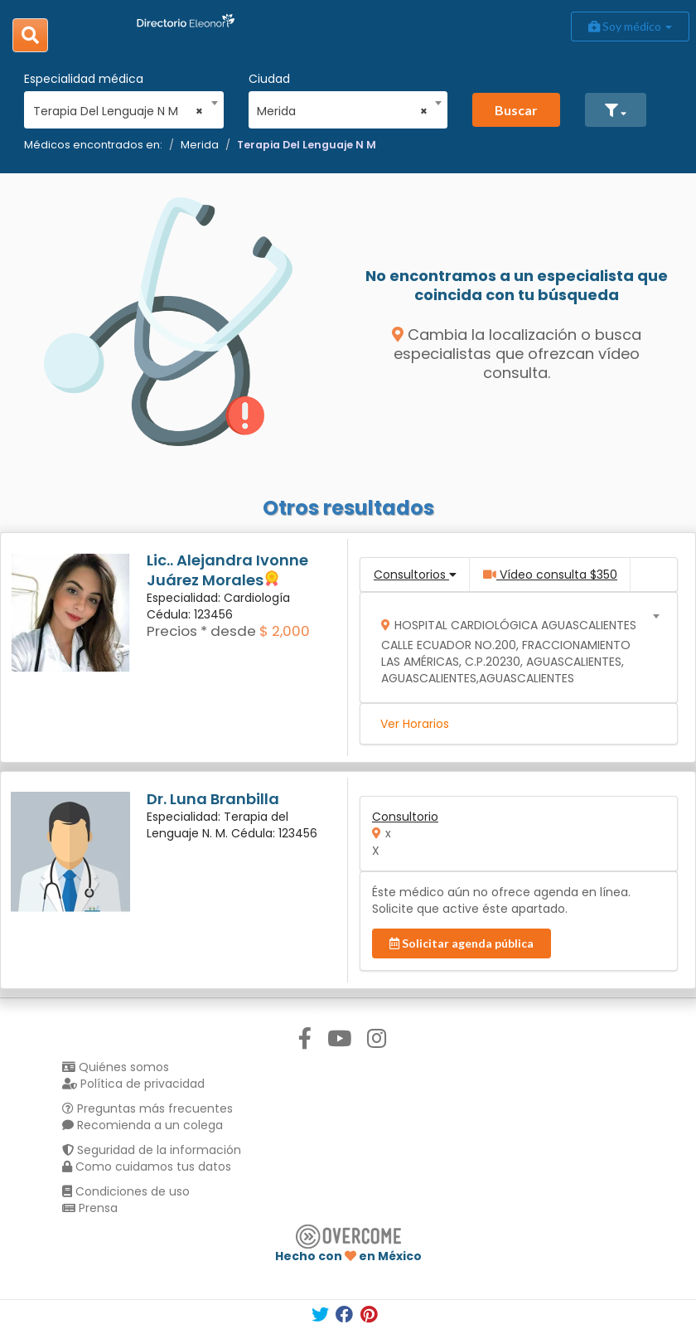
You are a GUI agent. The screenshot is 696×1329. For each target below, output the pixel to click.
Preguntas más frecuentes (147, 1108)
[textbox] (513, 647)
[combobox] (118, 107)
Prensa (90, 1208)
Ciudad (269, 78)
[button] (615, 110)
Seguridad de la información (151, 1150)
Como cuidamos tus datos (146, 1166)
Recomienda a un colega (142, 1125)
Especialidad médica (83, 78)
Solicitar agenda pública (461, 943)
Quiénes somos (115, 1067)
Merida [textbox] (342, 111)
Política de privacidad (133, 1083)
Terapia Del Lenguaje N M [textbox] (118, 111)
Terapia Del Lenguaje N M (306, 145)
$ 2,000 (284, 631)
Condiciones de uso (126, 1191)
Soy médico (630, 26)
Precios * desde (201, 631)
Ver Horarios (414, 723)
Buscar (516, 110)
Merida (200, 145)
